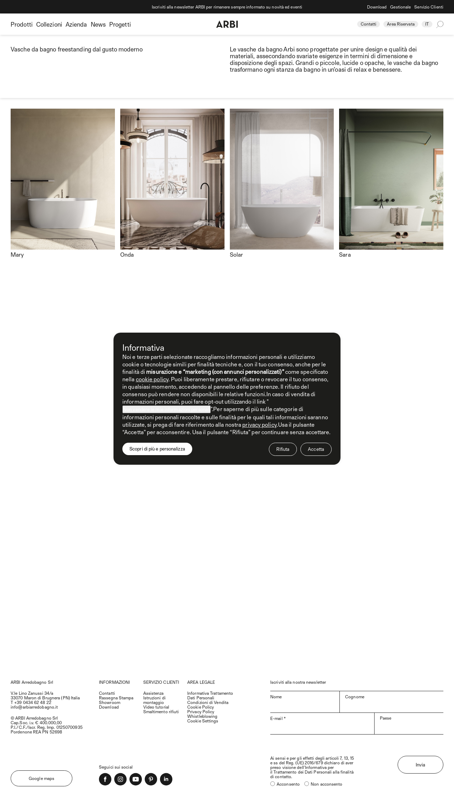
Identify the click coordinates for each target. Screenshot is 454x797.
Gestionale (400, 7)
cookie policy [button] (152, 379)
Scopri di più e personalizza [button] (157, 449)
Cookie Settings (202, 721)
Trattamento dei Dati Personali (302, 772)
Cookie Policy (200, 707)
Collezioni (49, 24)
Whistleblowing (202, 716)
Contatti (369, 24)
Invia (421, 764)
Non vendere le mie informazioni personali (166, 409)
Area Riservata (400, 24)
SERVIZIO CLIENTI (161, 682)
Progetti (120, 24)
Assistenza (153, 693)
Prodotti (22, 24)
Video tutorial (156, 707)
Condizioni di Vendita (207, 702)
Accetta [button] (316, 449)
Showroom (109, 702)
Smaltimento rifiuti (161, 711)
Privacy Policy (200, 711)
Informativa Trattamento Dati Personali (210, 695)
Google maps (41, 778)
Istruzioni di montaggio (154, 700)
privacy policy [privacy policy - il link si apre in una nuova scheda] (259, 424)
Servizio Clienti (428, 7)
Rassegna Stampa (116, 697)
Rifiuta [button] (283, 449)
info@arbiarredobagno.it (34, 707)
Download (377, 7)
